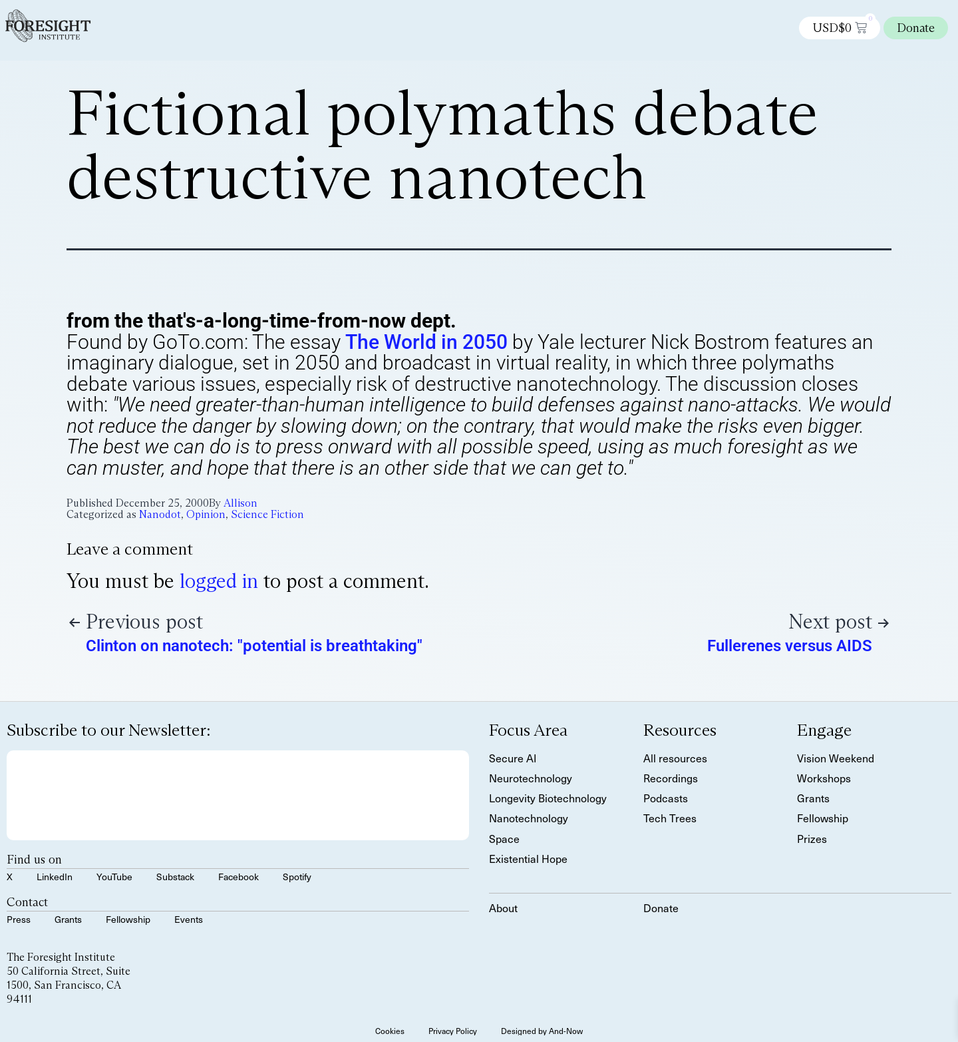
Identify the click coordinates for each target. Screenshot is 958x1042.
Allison (240, 503)
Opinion (206, 514)
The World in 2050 (426, 342)
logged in (219, 581)
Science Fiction (267, 514)
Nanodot (160, 514)
